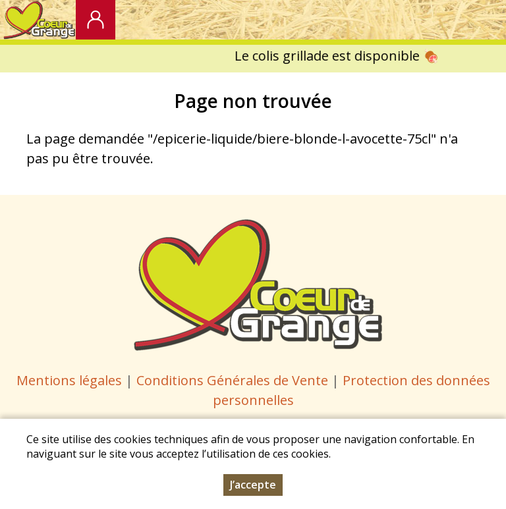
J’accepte (253, 487)
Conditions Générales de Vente (233, 380)
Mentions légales (69, 380)
